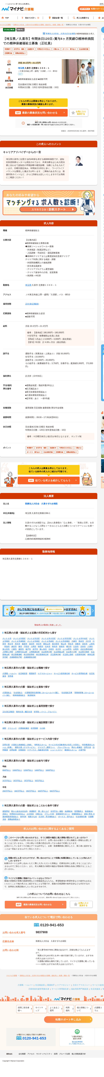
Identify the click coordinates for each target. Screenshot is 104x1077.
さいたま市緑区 (47, 641)
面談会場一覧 (55, 17)
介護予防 (82, 750)
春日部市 (55, 644)
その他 (42, 728)
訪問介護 (6, 745)
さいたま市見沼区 (64, 638)
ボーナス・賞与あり (66, 817)
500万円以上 (55, 791)
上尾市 (92, 644)
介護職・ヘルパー (10, 673)
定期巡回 (22, 750)
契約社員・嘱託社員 (24, 712)
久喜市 (76, 646)
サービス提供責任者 (62, 673)
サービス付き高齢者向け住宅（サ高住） (64, 745)
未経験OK (69, 811)
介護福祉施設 (23, 728)
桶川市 (69, 646)
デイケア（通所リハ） (47, 747)
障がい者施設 (77, 747)
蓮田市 (21, 649)
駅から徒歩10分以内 (19, 811)
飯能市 (24, 644)
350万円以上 (31, 791)
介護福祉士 (7, 693)
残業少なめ (32, 817)
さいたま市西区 (19, 638)
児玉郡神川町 (55, 654)
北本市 (83, 646)
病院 (4, 728)
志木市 (47, 646)
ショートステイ (56, 750)
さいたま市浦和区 (18, 641)
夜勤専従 (6, 811)
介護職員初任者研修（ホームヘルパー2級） (42, 693)
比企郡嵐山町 (59, 652)
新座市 (61, 646)
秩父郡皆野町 (29, 654)
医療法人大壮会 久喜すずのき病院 (60, 34)
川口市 (88, 641)
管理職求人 (78, 811)
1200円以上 (28, 770)
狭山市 (63, 644)
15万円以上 (7, 781)
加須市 (31, 644)
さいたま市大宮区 (48, 638)
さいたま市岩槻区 (63, 641)
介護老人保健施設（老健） (22, 745)
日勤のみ (39, 814)
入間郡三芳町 (8, 652)
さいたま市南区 (33, 641)
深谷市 (84, 644)
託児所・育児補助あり (47, 817)
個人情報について (82, 1009)
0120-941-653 (48, 925)
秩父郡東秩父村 (42, 654)
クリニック (12, 728)
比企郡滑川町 (46, 652)
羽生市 (70, 644)
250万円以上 (8, 791)
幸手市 (35, 649)
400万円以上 (43, 791)
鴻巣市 (77, 644)
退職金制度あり (14, 819)
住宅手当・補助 (57, 811)
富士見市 (6, 649)
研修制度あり (77, 814)
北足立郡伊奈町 (86, 649)
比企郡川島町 (84, 652)
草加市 (7, 646)
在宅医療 (34, 728)
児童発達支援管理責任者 (38, 989)
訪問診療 (13, 750)
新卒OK (23, 817)
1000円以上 (17, 770)
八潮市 (90, 646)
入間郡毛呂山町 (21, 652)
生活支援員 (95, 989)
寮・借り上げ (43, 811)
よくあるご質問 (54, 1009)
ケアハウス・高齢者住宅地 (38, 750)
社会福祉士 (18, 693)
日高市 (51, 649)
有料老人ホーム (40, 745)
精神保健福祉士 (19, 695)
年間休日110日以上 (17, 814)
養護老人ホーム (70, 750)
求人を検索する (81, 17)
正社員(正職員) (32, 304)
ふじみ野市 (67, 649)
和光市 (54, 646)
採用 (55, 1054)
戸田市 (26, 646)
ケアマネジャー (63, 985)
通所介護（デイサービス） (25, 747)
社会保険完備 (81, 817)
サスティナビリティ (44, 1054)
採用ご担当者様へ (23, 1009)
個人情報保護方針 (79, 1054)
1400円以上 (39, 770)
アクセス (30, 1054)
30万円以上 (39, 781)
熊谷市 (81, 641)
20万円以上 (17, 781)
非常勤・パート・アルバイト (45, 712)
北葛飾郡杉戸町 (16, 657)
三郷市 (14, 649)
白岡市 (76, 649)
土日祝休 (30, 814)
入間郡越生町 (34, 652)
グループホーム (63, 747)
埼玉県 (21, 68)
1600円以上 (50, 770)
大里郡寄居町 (80, 654)
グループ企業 (64, 1054)
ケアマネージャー (45, 673)
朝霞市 (40, 646)
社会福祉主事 (67, 693)
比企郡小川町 (71, 652)
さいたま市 (7, 638)
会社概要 (22, 1054)
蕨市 (20, 646)
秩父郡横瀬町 (16, 654)
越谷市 (14, 646)
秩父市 (10, 644)
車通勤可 (32, 811)
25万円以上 (28, 781)
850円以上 (7, 770)
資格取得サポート (63, 814)
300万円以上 (19, 791)
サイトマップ (39, 1009)
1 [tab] (78, 86)
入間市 (33, 646)
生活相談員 (22, 673)
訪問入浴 (87, 747)
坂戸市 (28, 649)
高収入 (5, 814)
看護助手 (32, 673)
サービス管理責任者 (79, 673)
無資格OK (31, 695)
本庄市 (38, 644)
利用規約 (68, 1009)
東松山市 (46, 644)
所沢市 (17, 644)
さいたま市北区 (33, 638)
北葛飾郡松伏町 (30, 657)
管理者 (10, 676)
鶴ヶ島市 (43, 649)
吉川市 (58, 649)
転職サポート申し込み (68, 1019)
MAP (20, 74)
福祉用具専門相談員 (79, 989)
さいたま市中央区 (80, 638)
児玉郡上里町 (68, 654)
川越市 (74, 641)
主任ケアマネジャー (81, 985)
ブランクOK (49, 814)
